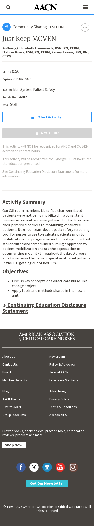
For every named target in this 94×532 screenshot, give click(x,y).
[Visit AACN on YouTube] (60, 467)
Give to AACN (11, 407)
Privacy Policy (59, 399)
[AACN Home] (47, 8)
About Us (8, 356)
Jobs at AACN (58, 372)
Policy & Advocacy (62, 364)
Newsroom (57, 356)
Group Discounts (14, 415)
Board (6, 372)
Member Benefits (14, 380)
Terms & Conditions (63, 407)
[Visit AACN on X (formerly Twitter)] (34, 467)
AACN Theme (11, 399)
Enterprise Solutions (63, 380)
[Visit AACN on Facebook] (21, 467)
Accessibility (58, 415)
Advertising (57, 391)
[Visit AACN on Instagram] (73, 467)
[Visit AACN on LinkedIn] (47, 467)
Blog (5, 391)
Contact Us (10, 364)
